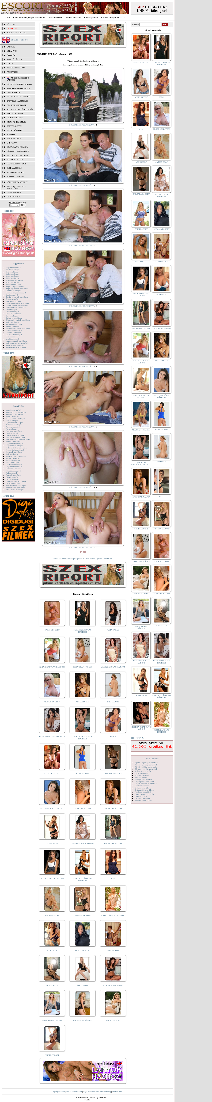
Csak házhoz (13, 92)
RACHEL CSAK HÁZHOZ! (82, 843)
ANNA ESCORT (141, 97)
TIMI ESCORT (113, 950)
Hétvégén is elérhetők (19, 97)
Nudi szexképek (12, 420)
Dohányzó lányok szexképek (17, 297)
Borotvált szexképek (13, 284)
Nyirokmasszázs (15, 172)
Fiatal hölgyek (15, 130)
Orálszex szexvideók (142, 788)
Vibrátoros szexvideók (143, 800)
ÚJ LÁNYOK (12, 51)
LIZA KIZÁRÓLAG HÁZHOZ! (113, 667)
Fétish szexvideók (141, 773)
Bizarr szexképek (12, 282)
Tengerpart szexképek (14, 467)
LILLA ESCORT (52, 950)
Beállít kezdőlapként (74, 1091)
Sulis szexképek (12, 454)
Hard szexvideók (141, 777)
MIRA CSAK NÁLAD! (113, 843)
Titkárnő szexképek (13, 475)
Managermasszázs (16, 164)
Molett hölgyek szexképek (16, 412)
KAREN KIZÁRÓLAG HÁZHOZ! (82, 879)
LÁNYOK (11, 47)
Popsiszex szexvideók (143, 792)
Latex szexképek (12, 337)
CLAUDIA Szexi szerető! (113, 985)
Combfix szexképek (13, 291)
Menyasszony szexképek (15, 345)
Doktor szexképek (13, 299)
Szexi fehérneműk (16, 122)
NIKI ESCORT (113, 702)
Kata (113, 878)
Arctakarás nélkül (17, 147)
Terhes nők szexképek (14, 469)
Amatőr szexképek (13, 270)
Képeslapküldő (91, 17)
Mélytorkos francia (17, 155)
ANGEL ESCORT (52, 1055)
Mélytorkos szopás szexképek (17, 343)
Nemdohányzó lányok (18, 88)
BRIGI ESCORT (141, 229)
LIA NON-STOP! (52, 915)
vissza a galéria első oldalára (101, 559)
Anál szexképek (12, 272)
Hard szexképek (12, 316)
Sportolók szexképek (14, 452)
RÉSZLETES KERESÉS (16, 33)
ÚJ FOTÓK (11, 55)
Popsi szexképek (12, 433)
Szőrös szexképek (12, 462)
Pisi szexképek (11, 429)
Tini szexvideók (141, 796)
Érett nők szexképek (13, 301)
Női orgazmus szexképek (15, 418)
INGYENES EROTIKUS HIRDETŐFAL (16, 187)
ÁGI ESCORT (82, 985)
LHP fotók (12, 143)
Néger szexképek (12, 416)
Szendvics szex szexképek (16, 456)
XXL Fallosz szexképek (15, 490)
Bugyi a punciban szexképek (17, 289)
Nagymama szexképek (14, 414)
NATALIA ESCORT (82, 950)
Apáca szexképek (12, 274)
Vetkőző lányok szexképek (16, 485)
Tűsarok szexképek (13, 483)
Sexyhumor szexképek (14, 446)
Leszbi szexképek (12, 339)
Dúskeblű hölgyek (17, 105)
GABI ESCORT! (161, 294)
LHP (7, 17)
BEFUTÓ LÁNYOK (15, 59)
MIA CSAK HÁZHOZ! (141, 430)
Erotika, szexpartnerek (111, 17)
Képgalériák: (18, 264)
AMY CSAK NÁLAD (113, 809)
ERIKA (113, 737)
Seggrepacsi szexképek (14, 444)
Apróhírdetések (55, 17)
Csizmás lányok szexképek (16, 293)
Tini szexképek (11, 473)
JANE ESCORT (52, 985)
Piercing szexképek (13, 427)
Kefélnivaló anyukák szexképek (18, 328)
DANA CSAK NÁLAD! (82, 1020)
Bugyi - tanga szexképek (15, 286)
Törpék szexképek (13, 477)
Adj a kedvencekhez (91, 1091)
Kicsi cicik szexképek (14, 330)
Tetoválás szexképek (13, 471)
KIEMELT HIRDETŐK (16, 68)
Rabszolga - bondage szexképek (18, 439)
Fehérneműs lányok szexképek (17, 303)
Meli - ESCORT (141, 262)
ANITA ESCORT (82, 702)
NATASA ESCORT (51, 630)
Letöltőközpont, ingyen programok (29, 17)
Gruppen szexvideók (142, 775)
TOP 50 (10, 63)
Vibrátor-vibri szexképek (15, 487)
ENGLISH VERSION (19, 40)
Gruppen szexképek (13, 314)
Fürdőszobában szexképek (16, 307)
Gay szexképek (11, 309)
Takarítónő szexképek (14, 464)
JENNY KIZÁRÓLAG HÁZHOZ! (52, 878)
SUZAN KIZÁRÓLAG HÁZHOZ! (83, 631)
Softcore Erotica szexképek (16, 448)
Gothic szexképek (12, 312)
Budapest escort (15, 176)
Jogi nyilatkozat (58, 1091)
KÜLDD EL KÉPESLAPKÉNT (81, 125)
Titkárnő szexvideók (142, 798)
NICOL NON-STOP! (52, 702)
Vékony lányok (15, 113)
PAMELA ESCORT (52, 774)
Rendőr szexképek (13, 441)
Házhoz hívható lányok (19, 84)
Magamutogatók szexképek (16, 341)
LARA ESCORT (82, 774)
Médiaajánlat (117, 1091)
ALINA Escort (52, 843)
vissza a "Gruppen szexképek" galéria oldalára (71, 559)
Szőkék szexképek (13, 458)
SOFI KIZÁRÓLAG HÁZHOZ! (113, 915)
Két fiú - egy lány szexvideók (146, 765)
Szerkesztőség (105, 1091)
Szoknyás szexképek (13, 460)
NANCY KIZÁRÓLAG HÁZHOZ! (141, 396)
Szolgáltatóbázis (73, 17)
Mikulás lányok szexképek (16, 347)
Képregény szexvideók (143, 779)
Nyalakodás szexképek (14, 423)
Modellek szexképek (13, 410)
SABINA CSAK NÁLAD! (52, 1020)
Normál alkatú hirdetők (20, 109)
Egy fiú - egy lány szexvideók (146, 763)
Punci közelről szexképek (15, 437)
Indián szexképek (12, 322)
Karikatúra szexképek (14, 324)
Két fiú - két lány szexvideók (146, 767)
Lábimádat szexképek (14, 335)
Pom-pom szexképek (14, 431)
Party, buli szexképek (14, 425)
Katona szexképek (13, 326)
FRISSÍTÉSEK (12, 72)
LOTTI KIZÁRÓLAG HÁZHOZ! (52, 809)
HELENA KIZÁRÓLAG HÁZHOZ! (141, 728)
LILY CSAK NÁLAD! (82, 809)
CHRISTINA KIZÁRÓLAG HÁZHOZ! (82, 738)
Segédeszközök (15, 118)
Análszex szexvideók (143, 771)
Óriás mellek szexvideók (144, 790)
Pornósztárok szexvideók (144, 794)
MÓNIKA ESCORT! (82, 915)
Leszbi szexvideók (142, 786)
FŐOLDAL (11, 24)
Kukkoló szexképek (13, 332)
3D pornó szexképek (13, 268)
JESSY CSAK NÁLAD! (82, 667)
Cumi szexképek (12, 295)
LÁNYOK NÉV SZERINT (17, 182)
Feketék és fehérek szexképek (17, 305)
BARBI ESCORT (113, 1020)
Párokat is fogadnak (18, 151)
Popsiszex (12, 134)
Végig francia (14, 139)
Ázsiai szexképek (12, 276)
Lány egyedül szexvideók (144, 781)
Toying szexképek (13, 479)
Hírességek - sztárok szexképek (18, 320)
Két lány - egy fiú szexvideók (146, 769)
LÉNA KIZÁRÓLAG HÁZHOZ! (52, 737)
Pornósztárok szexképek (15, 435)
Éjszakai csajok (15, 160)
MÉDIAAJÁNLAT (14, 197)
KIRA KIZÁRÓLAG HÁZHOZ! (52, 667)
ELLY (161, 496)
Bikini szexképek (12, 278)
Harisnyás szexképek (14, 318)
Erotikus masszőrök (17, 101)
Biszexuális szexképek (14, 280)
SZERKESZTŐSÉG (14, 192)
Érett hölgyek (14, 126)
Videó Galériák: (151, 759)
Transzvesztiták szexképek (16, 481)
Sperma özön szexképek (15, 450)
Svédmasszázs (14, 168)
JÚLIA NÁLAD (113, 630)
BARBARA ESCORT (113, 774)
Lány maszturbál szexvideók (146, 784)
